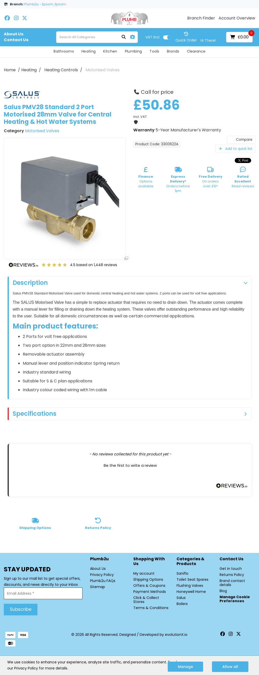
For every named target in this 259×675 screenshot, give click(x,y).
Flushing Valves (190, 585)
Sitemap (97, 586)
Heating (88, 51)
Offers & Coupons (149, 585)
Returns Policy (232, 574)
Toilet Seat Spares (192, 579)
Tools (154, 51)
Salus (181, 597)
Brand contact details (232, 582)
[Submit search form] (124, 37)
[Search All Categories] (97, 37)
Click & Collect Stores (146, 599)
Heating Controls (61, 70)
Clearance (196, 51)
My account (144, 573)
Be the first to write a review (130, 465)
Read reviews (243, 178)
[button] (130, 464)
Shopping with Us (149, 561)
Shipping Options (148, 579)
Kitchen (110, 51)
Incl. (152, 37)
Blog (223, 590)
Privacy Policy (102, 574)
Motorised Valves (102, 70)
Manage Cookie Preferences (235, 598)
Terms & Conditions (150, 607)
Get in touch (231, 568)
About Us (13, 34)
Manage (185, 666)
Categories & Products (190, 561)
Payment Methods (149, 591)
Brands (173, 51)
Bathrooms (64, 51)
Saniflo (182, 573)
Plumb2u (99, 559)
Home (10, 70)
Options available (146, 178)
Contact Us (16, 40)
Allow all (230, 666)
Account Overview (237, 18)
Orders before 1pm (178, 180)
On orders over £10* (210, 178)
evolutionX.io (176, 634)
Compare (241, 139)
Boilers (182, 603)
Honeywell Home (191, 591)
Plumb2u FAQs (102, 580)
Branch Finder (201, 18)
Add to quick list (235, 148)
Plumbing (133, 51)
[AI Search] (132, 37)
